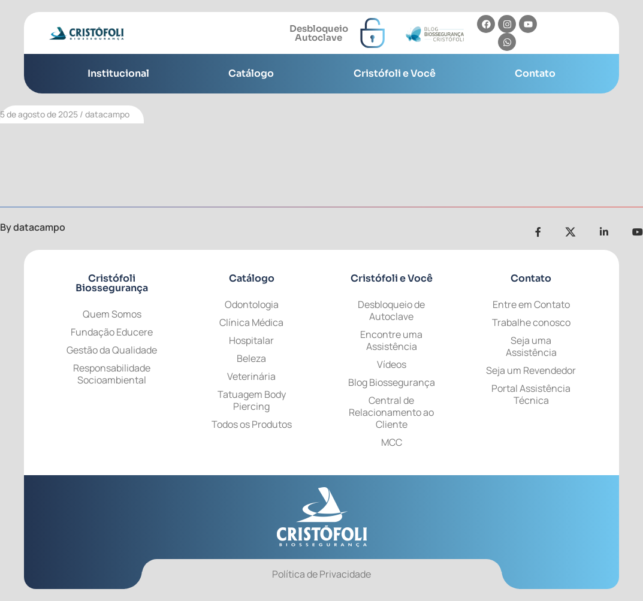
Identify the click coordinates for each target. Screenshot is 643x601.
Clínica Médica (251, 322)
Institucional (118, 73)
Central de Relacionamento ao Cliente (391, 412)
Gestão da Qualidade (112, 350)
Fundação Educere (112, 332)
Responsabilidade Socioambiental (111, 373)
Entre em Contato (531, 304)
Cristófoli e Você (395, 73)
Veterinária (251, 376)
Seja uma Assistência (531, 346)
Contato (535, 73)
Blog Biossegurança (391, 382)
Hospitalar (251, 340)
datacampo (107, 114)
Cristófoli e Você (392, 278)
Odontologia (252, 304)
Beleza (251, 358)
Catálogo (251, 73)
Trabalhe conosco (531, 322)
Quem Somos (112, 314)
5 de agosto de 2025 (39, 114)
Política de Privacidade (321, 574)
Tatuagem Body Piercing (252, 400)
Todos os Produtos (252, 424)
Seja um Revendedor (531, 370)
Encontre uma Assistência (391, 340)
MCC (391, 442)
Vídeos (391, 364)
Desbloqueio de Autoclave (391, 310)
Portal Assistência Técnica (530, 394)
